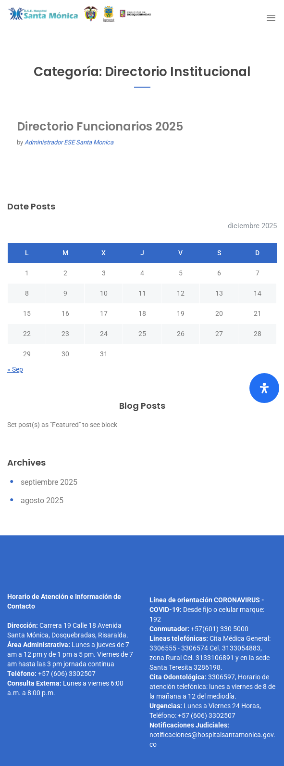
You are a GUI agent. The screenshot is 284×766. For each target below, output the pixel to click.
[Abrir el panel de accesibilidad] (264, 388)
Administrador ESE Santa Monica (69, 142)
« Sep (15, 369)
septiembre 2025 (49, 482)
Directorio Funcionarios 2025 (100, 126)
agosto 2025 (42, 500)
